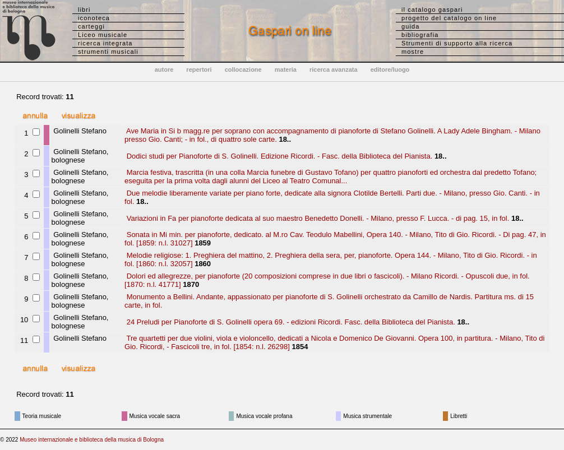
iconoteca (94, 18)
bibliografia (419, 34)
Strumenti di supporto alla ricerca (456, 43)
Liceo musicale (102, 34)
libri (84, 9)
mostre (412, 51)
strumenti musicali (108, 51)
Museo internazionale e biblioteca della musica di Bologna (92, 440)
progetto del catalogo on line (449, 18)
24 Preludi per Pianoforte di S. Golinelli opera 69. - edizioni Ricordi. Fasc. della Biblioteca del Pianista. (289, 322)
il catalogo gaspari (432, 9)
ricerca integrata (105, 43)
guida (410, 26)
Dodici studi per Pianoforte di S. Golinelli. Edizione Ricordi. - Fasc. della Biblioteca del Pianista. (278, 156)
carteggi (91, 26)
